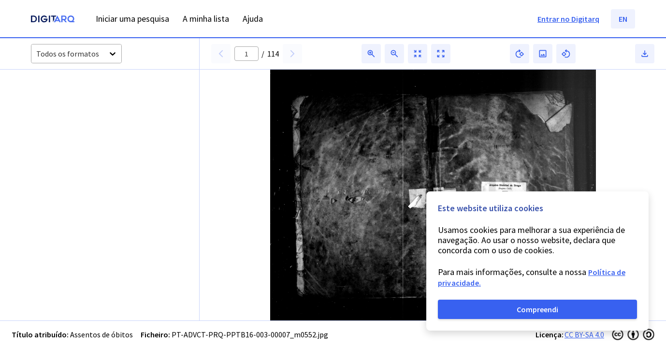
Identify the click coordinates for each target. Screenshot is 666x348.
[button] (65, 115)
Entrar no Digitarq (568, 19)
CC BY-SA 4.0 (584, 334)
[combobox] (37, 54)
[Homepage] (52, 20)
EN (623, 19)
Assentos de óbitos (101, 334)
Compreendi (537, 309)
